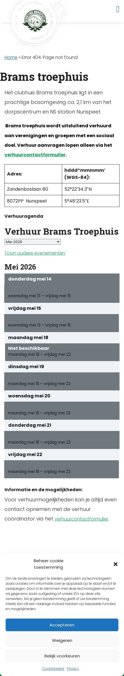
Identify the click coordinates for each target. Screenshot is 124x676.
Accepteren (62, 625)
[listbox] (32, 242)
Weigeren (62, 640)
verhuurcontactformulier (35, 155)
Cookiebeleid (53, 668)
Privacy (73, 668)
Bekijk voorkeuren (62, 656)
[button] (115, 564)
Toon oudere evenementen (34, 253)
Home (10, 57)
